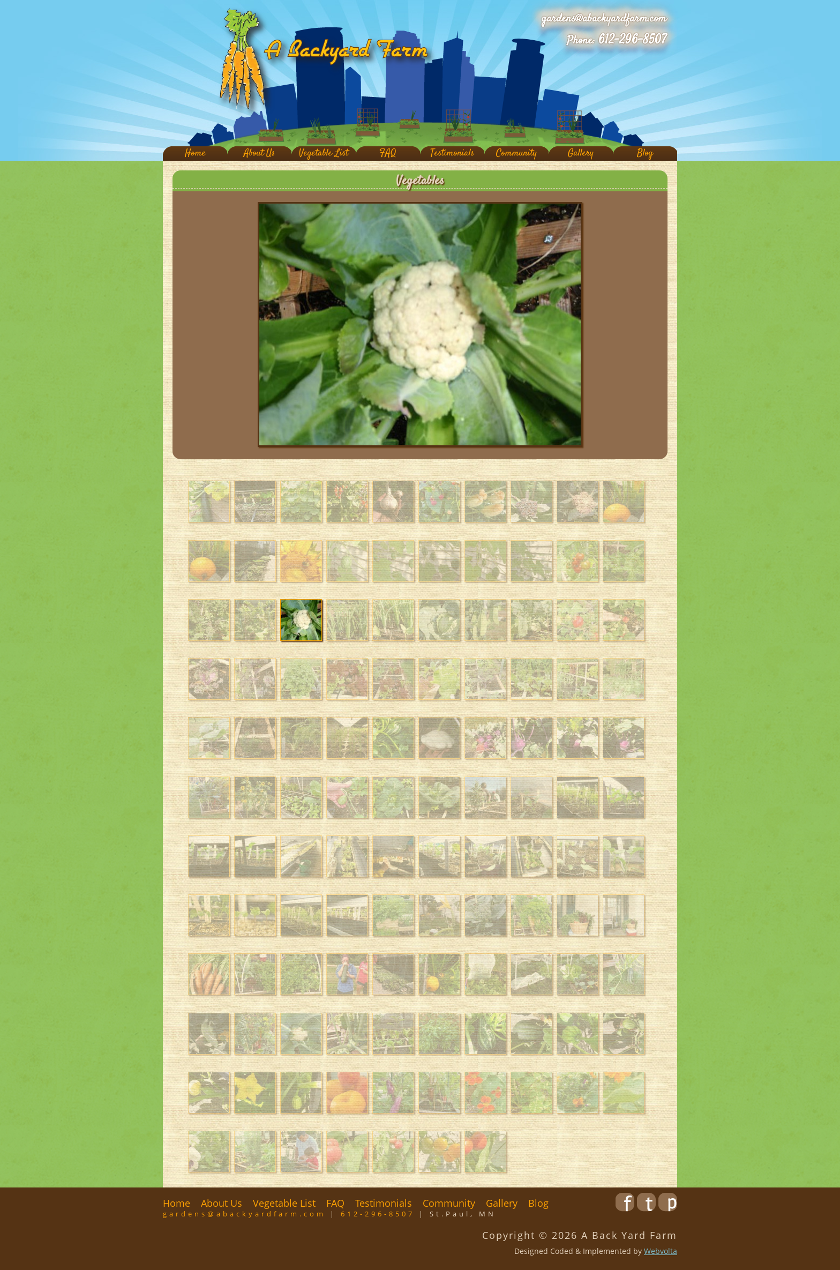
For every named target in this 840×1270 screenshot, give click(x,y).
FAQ (387, 153)
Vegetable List (323, 153)
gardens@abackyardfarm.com (604, 19)
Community (516, 153)
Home (195, 153)
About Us (259, 153)
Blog (645, 153)
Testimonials (452, 153)
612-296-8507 (632, 40)
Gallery (581, 153)
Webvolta (660, 1251)
